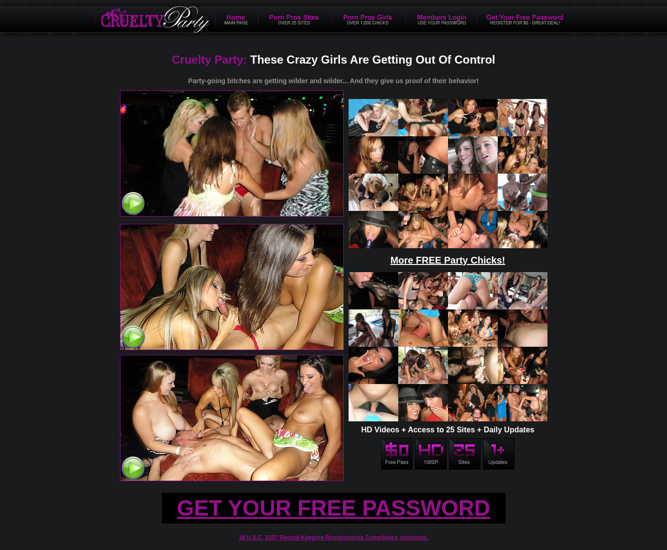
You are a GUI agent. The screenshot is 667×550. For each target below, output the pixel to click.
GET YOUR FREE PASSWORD (333, 507)
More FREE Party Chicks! (447, 260)
